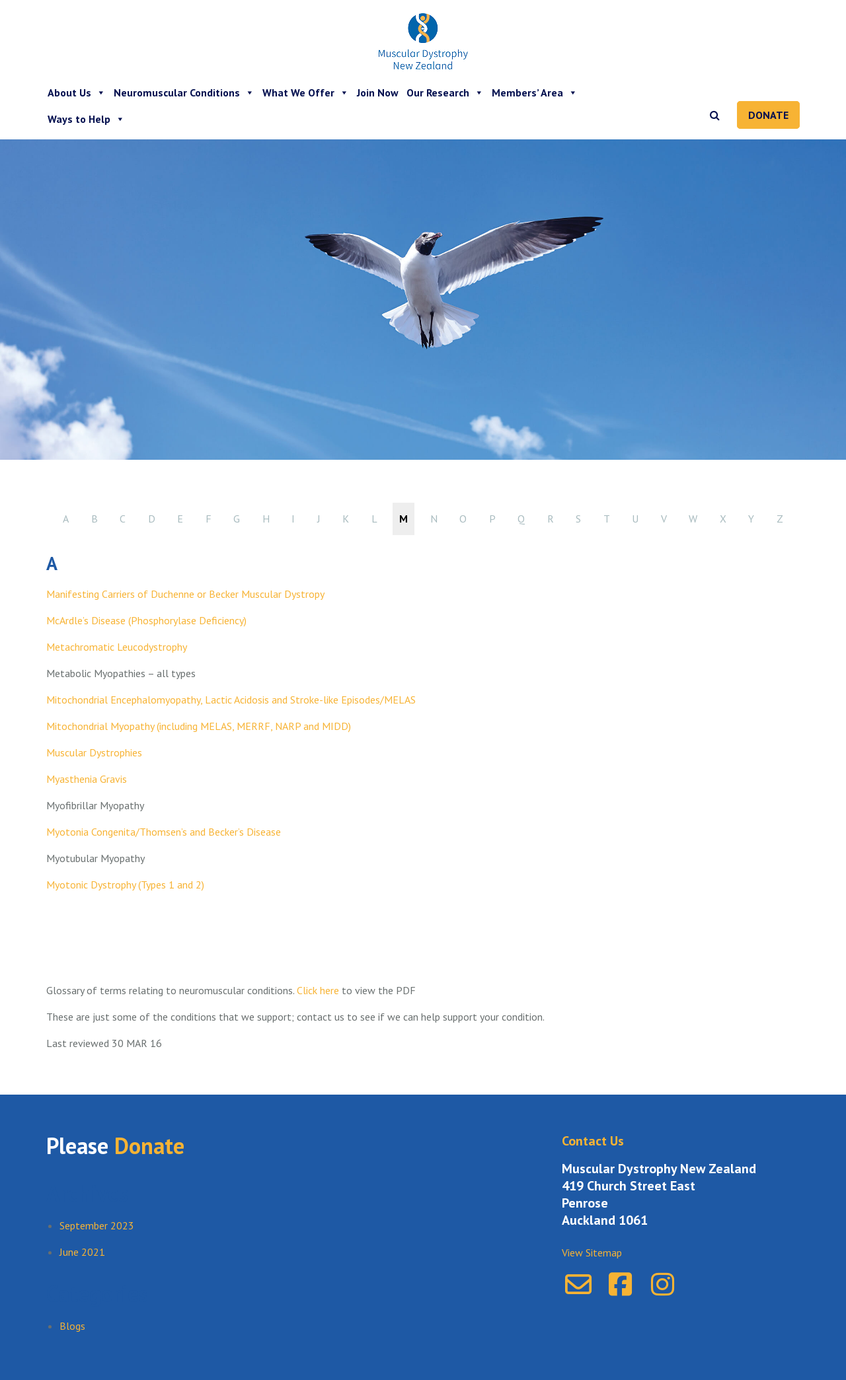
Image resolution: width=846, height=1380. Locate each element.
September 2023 (96, 1225)
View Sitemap (592, 1252)
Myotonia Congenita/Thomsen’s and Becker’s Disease (163, 831)
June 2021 (82, 1251)
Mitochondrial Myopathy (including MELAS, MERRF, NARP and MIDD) (198, 726)
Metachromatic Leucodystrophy (116, 646)
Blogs (72, 1325)
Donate (768, 115)
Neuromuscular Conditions (184, 92)
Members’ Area (535, 92)
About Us (77, 92)
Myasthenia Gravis (86, 778)
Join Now (378, 92)
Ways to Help (86, 118)
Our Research (445, 92)
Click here (316, 990)
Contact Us (593, 1140)
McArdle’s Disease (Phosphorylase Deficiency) (146, 620)
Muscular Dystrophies (94, 752)
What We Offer (305, 92)
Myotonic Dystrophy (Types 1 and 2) (125, 884)
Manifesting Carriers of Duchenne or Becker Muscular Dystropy (185, 593)
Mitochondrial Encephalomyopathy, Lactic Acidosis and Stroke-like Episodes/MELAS (231, 699)
